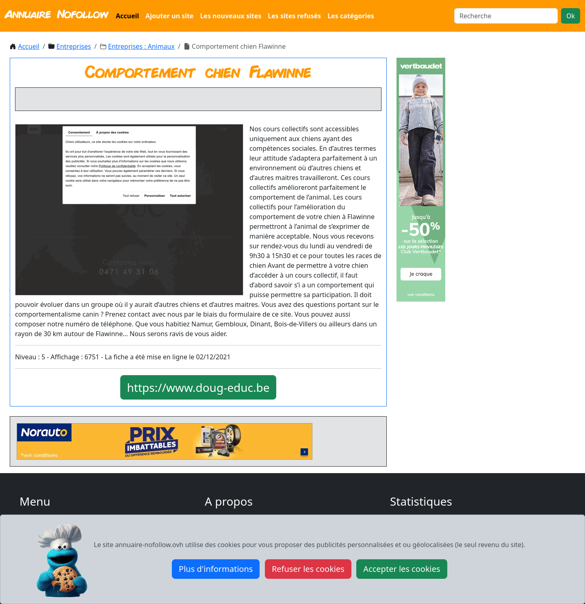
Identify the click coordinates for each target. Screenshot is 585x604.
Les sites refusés (294, 15)
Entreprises (73, 46)
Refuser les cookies (308, 568)
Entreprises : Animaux (141, 46)
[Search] (506, 16)
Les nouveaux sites (230, 15)
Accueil (127, 15)
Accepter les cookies (401, 568)
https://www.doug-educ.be (198, 387)
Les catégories (350, 15)
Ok (570, 15)
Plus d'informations (216, 568)
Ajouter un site (169, 15)
